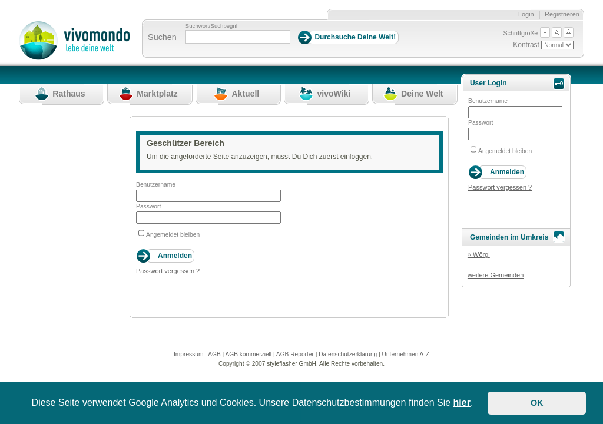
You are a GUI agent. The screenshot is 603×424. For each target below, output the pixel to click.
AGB (214, 354)
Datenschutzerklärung (348, 354)
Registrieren (562, 14)
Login (526, 14)
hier (462, 403)
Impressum (188, 354)
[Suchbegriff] (237, 37)
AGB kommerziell (248, 354)
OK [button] (537, 403)
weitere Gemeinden (496, 275)
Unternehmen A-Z (405, 354)
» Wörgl (479, 254)
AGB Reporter (295, 354)
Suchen (162, 37)
